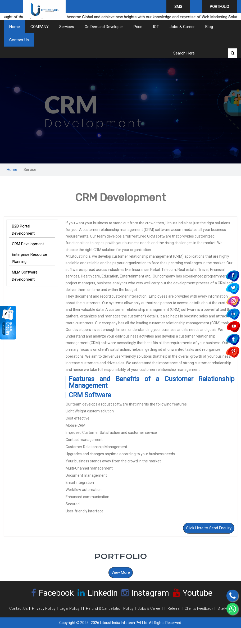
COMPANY (39, 26)
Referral (173, 608)
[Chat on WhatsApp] (232, 609)
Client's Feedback (199, 608)
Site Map (224, 608)
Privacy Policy (44, 608)
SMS (178, 6)
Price (138, 26)
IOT (156, 26)
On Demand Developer (104, 26)
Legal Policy (70, 608)
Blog (209, 26)
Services (66, 26)
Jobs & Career (182, 26)
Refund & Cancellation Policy (110, 608)
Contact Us (19, 40)
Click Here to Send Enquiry (208, 528)
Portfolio (219, 6)
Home (14, 26)
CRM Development (28, 244)
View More (120, 572)
